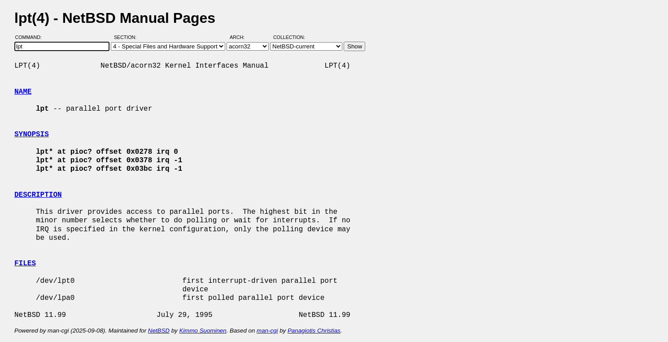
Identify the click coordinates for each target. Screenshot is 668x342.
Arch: (241, 37)
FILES (25, 263)
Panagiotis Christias (314, 330)
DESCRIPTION (38, 195)
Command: (31, 37)
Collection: (289, 37)
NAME (22, 92)
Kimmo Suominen (202, 330)
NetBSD (159, 330)
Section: (127, 37)
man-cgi (267, 330)
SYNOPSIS (31, 134)
